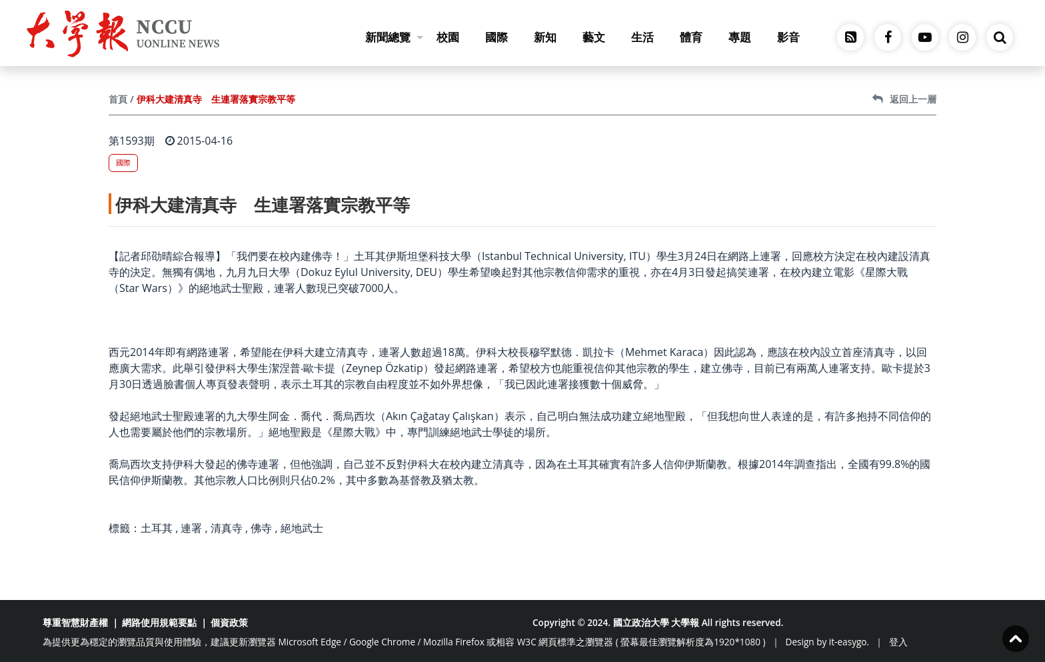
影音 (788, 37)
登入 (898, 641)
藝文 (593, 37)
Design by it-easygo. (828, 641)
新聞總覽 (394, 37)
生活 (642, 37)
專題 (739, 37)
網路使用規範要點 (159, 622)
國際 (496, 37)
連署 (191, 528)
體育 (691, 37)
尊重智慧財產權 (75, 622)
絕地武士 (302, 528)
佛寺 (261, 528)
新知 (545, 37)
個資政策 (229, 622)
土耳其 (157, 528)
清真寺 (227, 528)
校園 (448, 37)
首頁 (118, 99)
